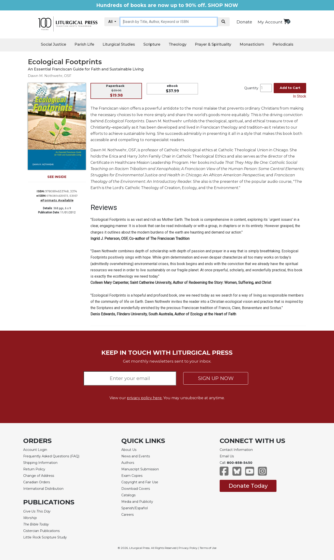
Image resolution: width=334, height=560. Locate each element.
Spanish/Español (134, 508)
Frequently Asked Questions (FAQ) (51, 456)
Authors (127, 463)
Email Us (227, 456)
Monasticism (252, 44)
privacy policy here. (144, 398)
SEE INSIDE (56, 177)
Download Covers (135, 489)
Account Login (35, 450)
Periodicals (283, 44)
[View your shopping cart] (286, 21)
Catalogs (128, 495)
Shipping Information (40, 463)
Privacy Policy (188, 548)
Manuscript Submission (140, 469)
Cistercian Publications (41, 531)
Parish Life (84, 44)
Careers (127, 515)
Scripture (151, 44)
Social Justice (53, 44)
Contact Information (236, 450)
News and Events (135, 456)
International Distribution (43, 489)
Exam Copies (131, 476)
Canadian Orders (36, 482)
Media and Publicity (137, 502)
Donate (244, 22)
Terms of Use (208, 548)
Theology (177, 44)
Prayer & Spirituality (213, 44)
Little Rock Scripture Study (45, 537)
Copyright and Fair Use (139, 482)
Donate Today (248, 485)
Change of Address (38, 476)
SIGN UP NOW (216, 378)
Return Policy (34, 469)
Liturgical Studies (119, 44)
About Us (128, 450)
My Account (270, 21)
